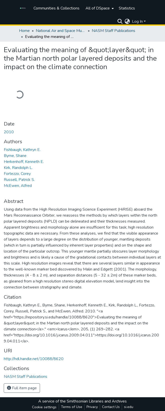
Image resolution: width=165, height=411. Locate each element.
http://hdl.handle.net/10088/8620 (34, 359)
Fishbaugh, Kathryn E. (22, 149)
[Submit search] (120, 21)
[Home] (23, 8)
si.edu (128, 407)
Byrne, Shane (15, 155)
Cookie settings (44, 407)
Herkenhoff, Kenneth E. (24, 161)
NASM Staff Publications (113, 30)
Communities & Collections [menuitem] (57, 8)
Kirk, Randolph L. (18, 167)
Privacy (92, 407)
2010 (9, 132)
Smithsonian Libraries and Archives (97, 401)
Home (24, 30)
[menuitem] (99, 8)
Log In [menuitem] (137, 21)
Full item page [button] (22, 388)
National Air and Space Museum (61, 30)
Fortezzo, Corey (17, 173)
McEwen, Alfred (18, 185)
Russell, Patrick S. (19, 179)
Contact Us (111, 407)
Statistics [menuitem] (127, 8)
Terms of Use (71, 407)
